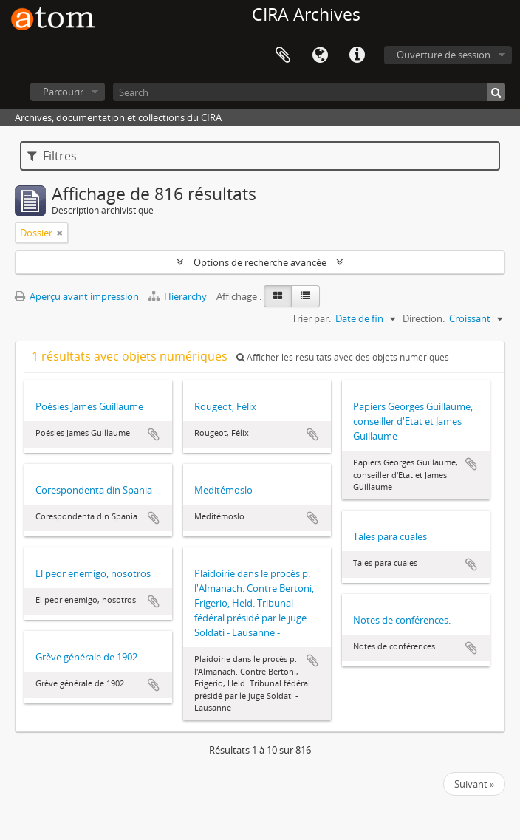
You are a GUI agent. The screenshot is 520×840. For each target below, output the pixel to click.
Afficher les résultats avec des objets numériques (342, 357)
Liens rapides (356, 55)
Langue (319, 55)
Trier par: (311, 318)
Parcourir (63, 91)
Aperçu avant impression (77, 296)
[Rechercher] (496, 92)
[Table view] (305, 296)
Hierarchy (178, 296)
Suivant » (474, 784)
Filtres (52, 156)
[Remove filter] (60, 232)
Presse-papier (282, 55)
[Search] (309, 92)
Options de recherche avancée (260, 262)
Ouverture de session (443, 54)
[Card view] (278, 296)
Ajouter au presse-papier (153, 434)
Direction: (424, 318)
